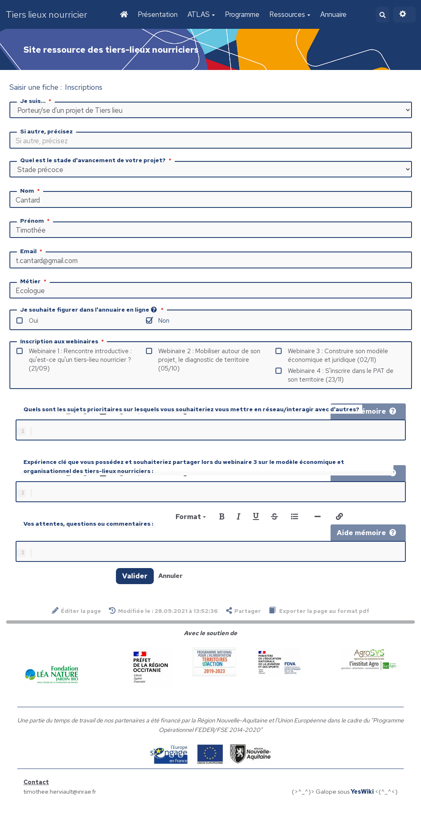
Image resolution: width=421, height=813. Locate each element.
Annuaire (332, 14)
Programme (241, 14)
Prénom (35, 221)
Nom (31, 191)
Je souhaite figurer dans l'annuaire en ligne (92, 310)
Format (191, 520)
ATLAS (200, 14)
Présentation (157, 14)
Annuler (170, 581)
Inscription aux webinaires (63, 342)
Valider (135, 581)
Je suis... (36, 101)
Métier (34, 282)
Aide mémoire (366, 412)
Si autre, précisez (46, 132)
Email (32, 251)
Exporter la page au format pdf (319, 616)
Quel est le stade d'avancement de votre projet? (96, 160)
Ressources (289, 14)
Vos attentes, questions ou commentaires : (88, 527)
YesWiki (362, 797)
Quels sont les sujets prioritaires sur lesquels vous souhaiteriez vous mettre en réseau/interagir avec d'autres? (191, 410)
